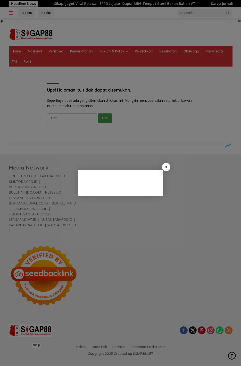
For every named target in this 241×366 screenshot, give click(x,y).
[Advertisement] (126, 182)
